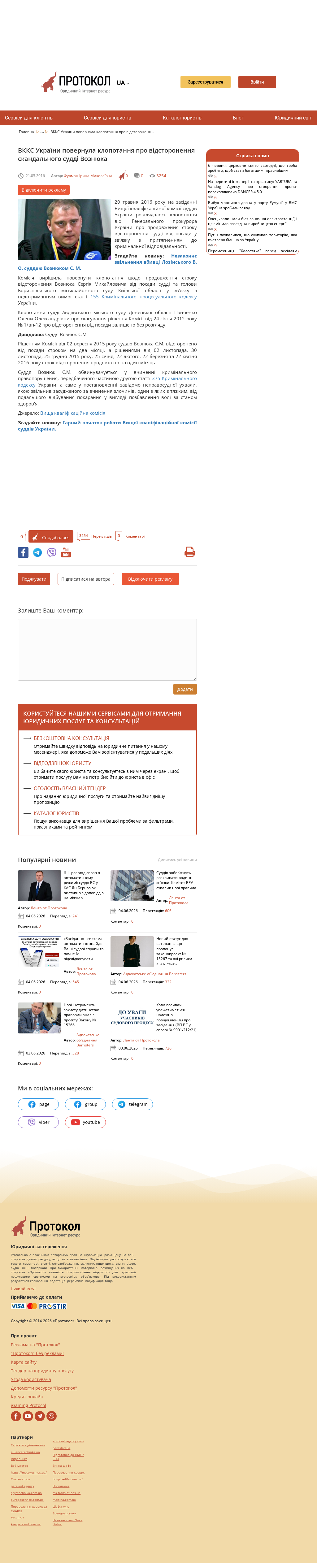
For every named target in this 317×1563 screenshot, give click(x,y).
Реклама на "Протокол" (35, 1345)
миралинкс (19, 1459)
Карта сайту (24, 1362)
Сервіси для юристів (107, 118)
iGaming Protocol (28, 1405)
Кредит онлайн (27, 1397)
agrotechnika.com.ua (26, 1493)
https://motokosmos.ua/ (29, 1472)
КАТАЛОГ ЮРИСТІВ (56, 813)
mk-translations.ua (66, 1493)
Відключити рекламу (44, 190)
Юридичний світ (293, 118)
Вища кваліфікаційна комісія (72, 413)
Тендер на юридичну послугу (42, 1371)
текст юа (17, 1517)
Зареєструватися (199, 82)
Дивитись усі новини (177, 859)
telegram (132, 1104)
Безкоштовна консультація (71, 738)
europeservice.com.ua (27, 1500)
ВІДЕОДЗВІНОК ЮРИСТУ (62, 763)
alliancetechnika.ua (25, 1452)
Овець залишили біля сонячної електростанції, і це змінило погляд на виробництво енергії (252, 224)
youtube (85, 1122)
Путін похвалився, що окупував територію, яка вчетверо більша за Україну (252, 240)
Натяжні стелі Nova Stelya (67, 1522)
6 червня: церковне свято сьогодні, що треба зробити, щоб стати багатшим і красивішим (252, 171)
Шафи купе (61, 1507)
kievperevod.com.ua (26, 1524)
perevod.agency (22, 1486)
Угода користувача (31, 1379)
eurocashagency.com (68, 1441)
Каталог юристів (182, 118)
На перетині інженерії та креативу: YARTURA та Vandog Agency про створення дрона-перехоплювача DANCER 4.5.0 (252, 189)
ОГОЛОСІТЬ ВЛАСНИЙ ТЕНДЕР (70, 788)
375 (156, 378)
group (85, 1104)
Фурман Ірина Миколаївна (88, 175)
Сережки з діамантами (28, 1445)
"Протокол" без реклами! (37, 1353)
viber (38, 1122)
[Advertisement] (161, 31)
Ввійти (257, 82)
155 (94, 296)
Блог (238, 118)
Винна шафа (62, 1466)
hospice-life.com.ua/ (68, 1479)
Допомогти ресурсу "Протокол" (44, 1388)
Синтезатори (20, 1479)
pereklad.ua (61, 1448)
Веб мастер (19, 1466)
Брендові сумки (64, 1513)
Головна (27, 131)
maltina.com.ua (64, 1500)
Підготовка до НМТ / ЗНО (68, 1457)
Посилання (61, 1486)
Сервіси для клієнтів (29, 118)
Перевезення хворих (69, 1472)
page (39, 1104)
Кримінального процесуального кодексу (149, 296)
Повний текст (23, 1288)
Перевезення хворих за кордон (29, 1509)
